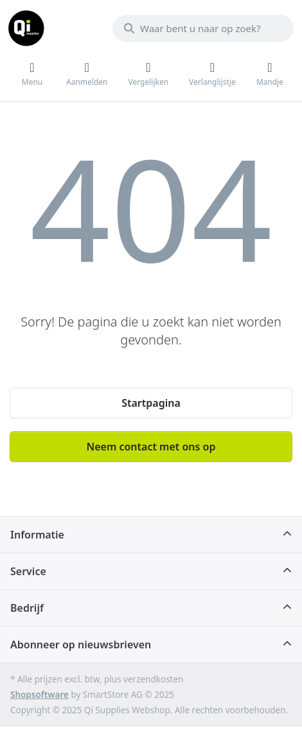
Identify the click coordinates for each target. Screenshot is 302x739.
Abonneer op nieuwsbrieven (80, 644)
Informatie (37, 535)
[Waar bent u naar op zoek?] (203, 28)
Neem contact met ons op (151, 447)
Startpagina (151, 403)
